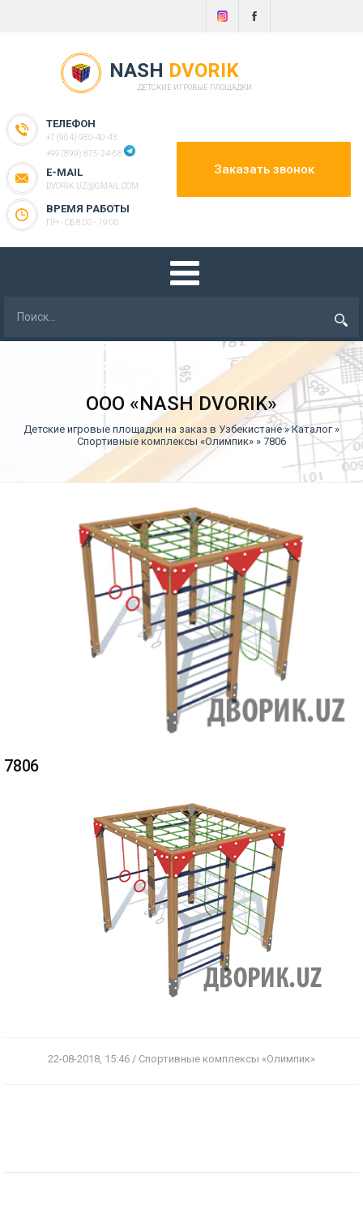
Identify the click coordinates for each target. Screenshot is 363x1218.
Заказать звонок (264, 169)
